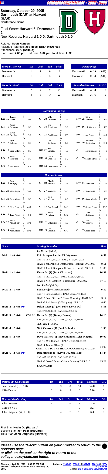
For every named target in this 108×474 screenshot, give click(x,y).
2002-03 (96, 464)
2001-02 (86, 464)
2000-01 (77, 464)
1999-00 (67, 464)
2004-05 (103, 466)
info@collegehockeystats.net (92, 469)
